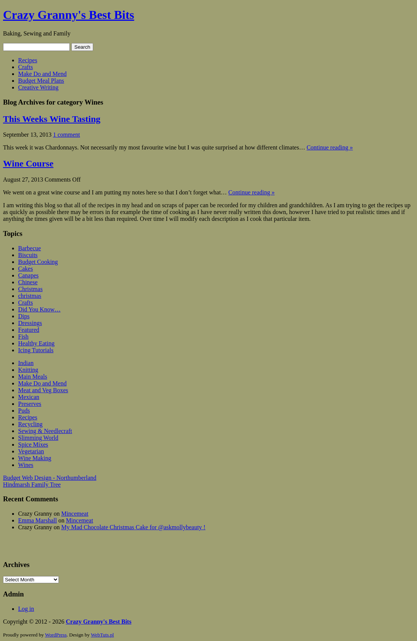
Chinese (28, 282)
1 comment (66, 134)
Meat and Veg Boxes (43, 390)
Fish (23, 336)
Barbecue (29, 248)
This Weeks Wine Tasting (51, 119)
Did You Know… (39, 309)
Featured (28, 330)
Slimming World (38, 438)
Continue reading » (329, 147)
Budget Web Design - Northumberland (49, 478)
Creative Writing (38, 87)
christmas (29, 296)
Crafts (25, 67)
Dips (23, 316)
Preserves (29, 404)
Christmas (30, 289)
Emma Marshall (37, 520)
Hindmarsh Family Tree (32, 484)
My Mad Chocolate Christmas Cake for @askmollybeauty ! (133, 527)
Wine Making (34, 458)
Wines (25, 465)
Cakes (25, 268)
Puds (24, 410)
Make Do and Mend (42, 74)
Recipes (27, 60)
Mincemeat (74, 513)
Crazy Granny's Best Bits (68, 15)
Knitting (28, 370)
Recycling (30, 424)
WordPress (55, 635)
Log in (26, 609)
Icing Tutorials (36, 350)
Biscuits (28, 255)
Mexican (28, 397)
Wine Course (28, 163)
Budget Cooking (38, 262)
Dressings (30, 323)
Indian (26, 363)
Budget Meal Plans (41, 80)
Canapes (28, 275)
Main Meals (32, 376)
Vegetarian (31, 451)
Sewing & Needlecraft (45, 431)
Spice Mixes (33, 444)
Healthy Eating (36, 343)
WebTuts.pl (102, 635)
